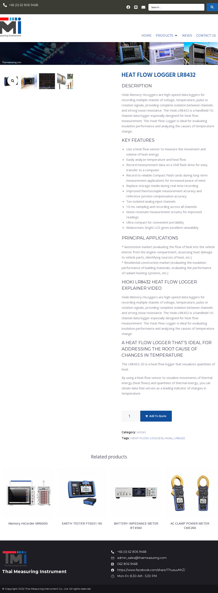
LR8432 (179, 438)
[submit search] (212, 7)
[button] (167, 35)
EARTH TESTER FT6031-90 (82, 523)
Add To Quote (157, 416)
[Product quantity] (131, 416)
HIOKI (141, 432)
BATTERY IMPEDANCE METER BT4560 (136, 525)
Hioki (168, 438)
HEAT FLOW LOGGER (146, 438)
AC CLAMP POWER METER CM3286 (190, 525)
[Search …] (176, 7)
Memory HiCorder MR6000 (28, 523)
